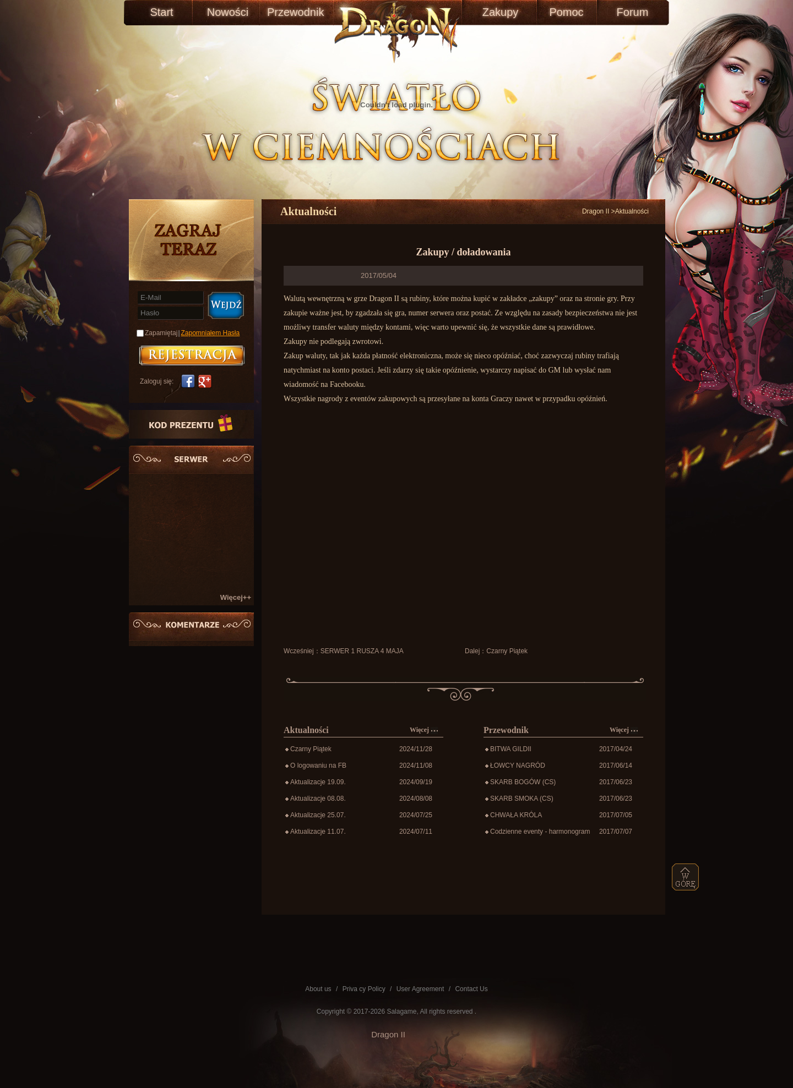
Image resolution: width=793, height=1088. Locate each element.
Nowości (228, 12)
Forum (633, 12)
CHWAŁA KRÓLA (516, 815)
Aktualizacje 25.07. (318, 815)
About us (318, 989)
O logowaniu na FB (318, 765)
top (685, 876)
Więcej (424, 730)
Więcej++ (235, 597)
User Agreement (420, 989)
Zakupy (500, 12)
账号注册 (192, 355)
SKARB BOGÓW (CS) (523, 782)
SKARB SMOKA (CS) (521, 798)
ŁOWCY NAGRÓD (517, 765)
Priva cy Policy (364, 989)
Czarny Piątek (507, 651)
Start (161, 12)
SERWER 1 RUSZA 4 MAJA (362, 651)
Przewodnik (294, 12)
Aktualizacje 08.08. (318, 798)
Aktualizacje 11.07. (318, 831)
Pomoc (566, 12)
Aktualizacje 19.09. (318, 782)
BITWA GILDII (510, 749)
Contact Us (471, 989)
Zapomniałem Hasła (210, 333)
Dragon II (595, 211)
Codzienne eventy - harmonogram (540, 831)
